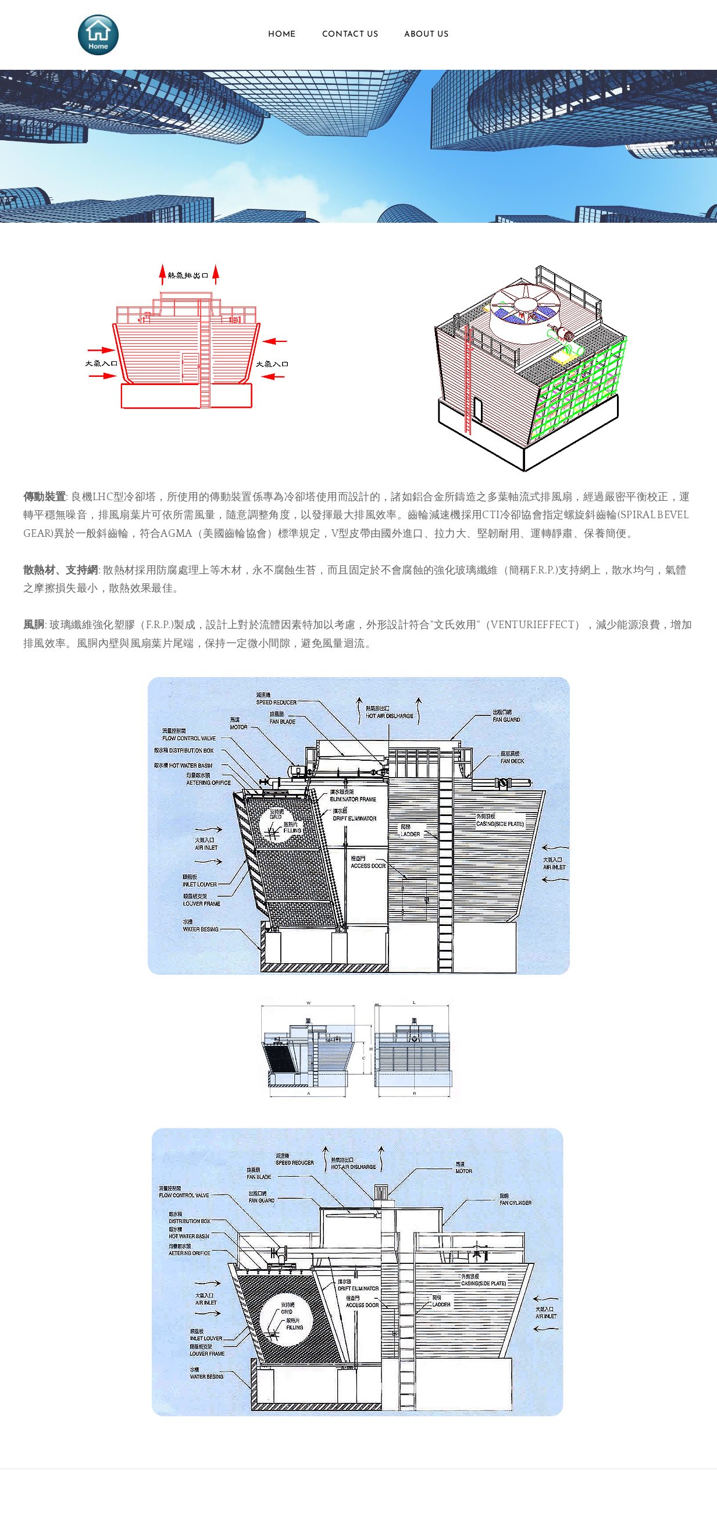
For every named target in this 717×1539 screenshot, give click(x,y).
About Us (426, 34)
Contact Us (350, 34)
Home (282, 34)
